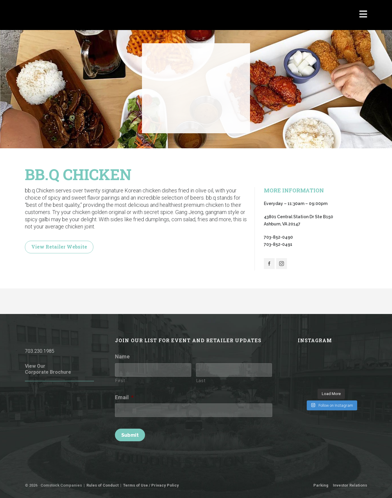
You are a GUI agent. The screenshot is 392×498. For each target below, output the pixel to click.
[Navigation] (363, 15)
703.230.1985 (39, 351)
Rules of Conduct (102, 485)
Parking (320, 485)
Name (122, 356)
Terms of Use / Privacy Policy (151, 485)
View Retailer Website (59, 246)
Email (124, 397)
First (120, 380)
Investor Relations (350, 485)
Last (201, 380)
